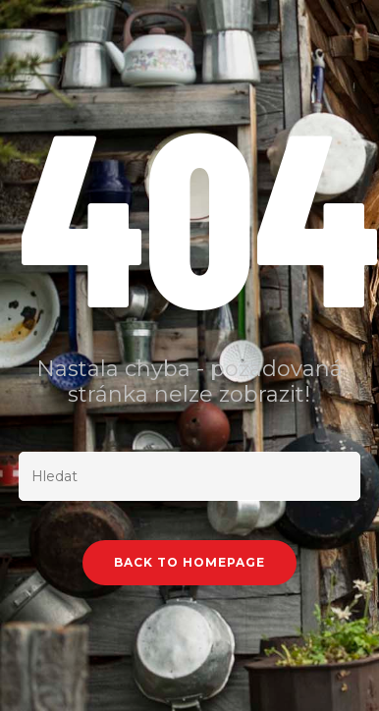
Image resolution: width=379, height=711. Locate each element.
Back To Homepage (189, 562)
